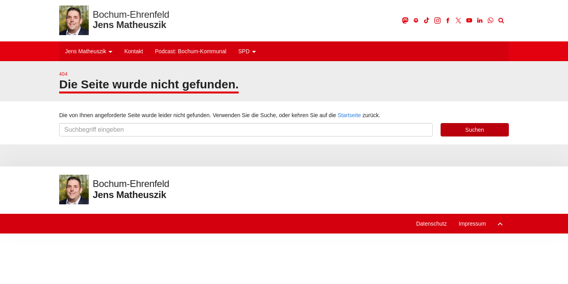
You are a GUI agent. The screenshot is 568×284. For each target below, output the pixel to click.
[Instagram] (437, 20)
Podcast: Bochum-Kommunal (190, 51)
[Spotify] (416, 20)
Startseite (349, 115)
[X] (459, 20)
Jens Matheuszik (88, 51)
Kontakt (133, 51)
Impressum (472, 223)
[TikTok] (427, 20)
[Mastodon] (405, 20)
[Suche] (500, 20)
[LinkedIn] (480, 20)
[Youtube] (469, 20)
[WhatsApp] (491, 20)
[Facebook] (448, 20)
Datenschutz (431, 223)
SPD (247, 51)
